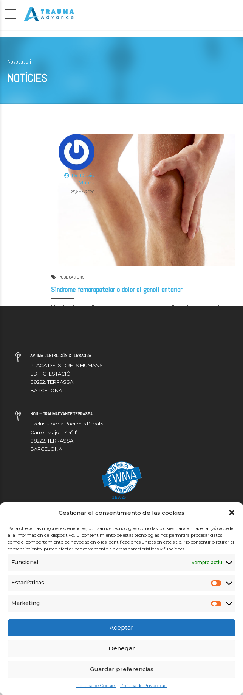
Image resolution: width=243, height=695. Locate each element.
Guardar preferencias (121, 669)
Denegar (121, 648)
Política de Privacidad (143, 685)
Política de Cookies (96, 685)
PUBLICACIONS (72, 277)
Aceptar (121, 627)
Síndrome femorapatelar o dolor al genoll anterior (116, 290)
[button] (231, 512)
